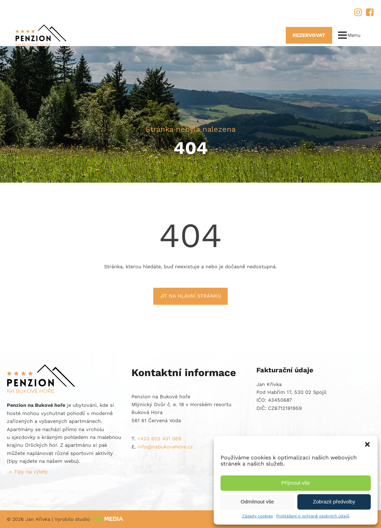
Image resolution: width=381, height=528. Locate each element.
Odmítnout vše (257, 501)
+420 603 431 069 (40, 12)
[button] (367, 444)
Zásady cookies (257, 516)
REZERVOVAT (309, 35)
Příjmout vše (295, 483)
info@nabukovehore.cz (105, 12)
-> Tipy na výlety (27, 472)
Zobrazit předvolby (334, 501)
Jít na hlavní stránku (190, 296)
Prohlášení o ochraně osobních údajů (312, 516)
